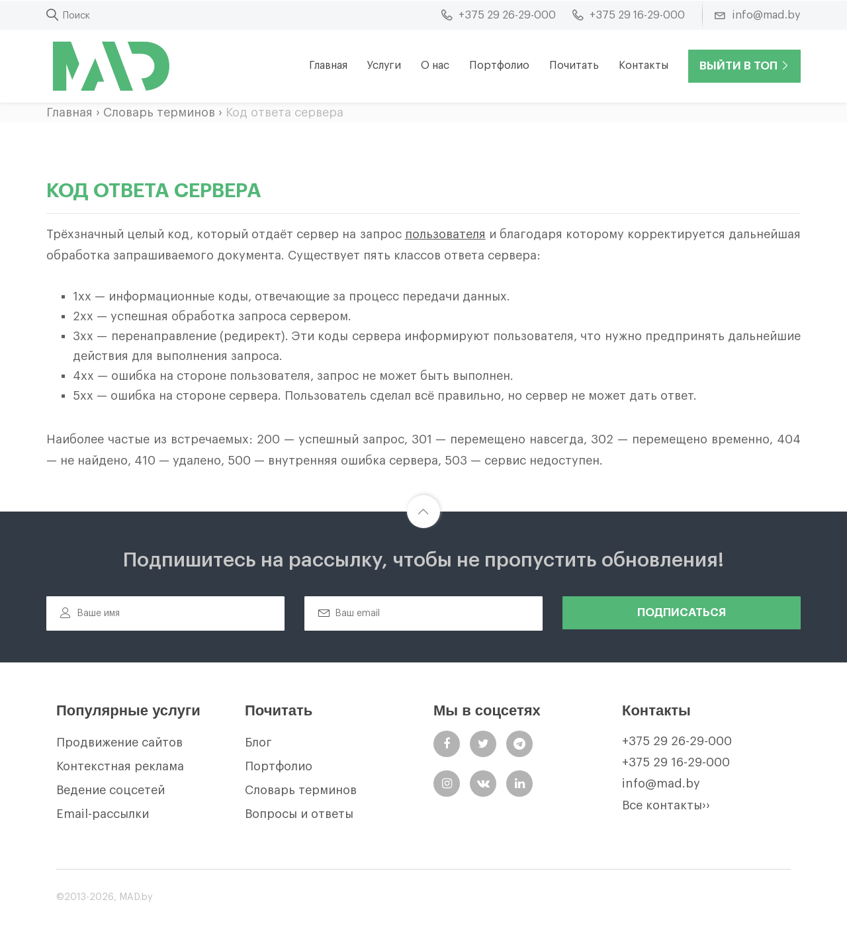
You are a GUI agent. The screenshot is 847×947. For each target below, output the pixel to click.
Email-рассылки (102, 814)
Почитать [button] (574, 65)
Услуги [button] (384, 65)
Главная (328, 65)
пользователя (445, 234)
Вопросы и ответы (299, 814)
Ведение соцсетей (110, 790)
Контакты (643, 65)
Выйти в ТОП (744, 65)
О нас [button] (435, 65)
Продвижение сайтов (119, 742)
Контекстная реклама (120, 766)
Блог (258, 742)
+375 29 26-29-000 (677, 741)
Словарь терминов (159, 112)
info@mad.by (661, 783)
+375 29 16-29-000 (676, 762)
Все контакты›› (666, 805)
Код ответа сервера (284, 112)
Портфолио (499, 65)
